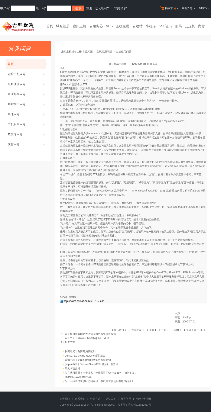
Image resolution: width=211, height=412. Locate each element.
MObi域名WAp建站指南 (78, 377)
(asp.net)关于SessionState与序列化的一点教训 (91, 364)
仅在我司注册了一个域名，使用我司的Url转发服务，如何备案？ (101, 372)
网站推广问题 (27, 104)
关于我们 (64, 398)
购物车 (170, 8)
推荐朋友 (137, 329)
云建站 (137, 26)
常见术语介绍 (72, 368)
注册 (89, 8)
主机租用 (122, 26)
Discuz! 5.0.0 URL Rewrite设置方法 (85, 355)
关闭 (176, 329)
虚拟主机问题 (27, 74)
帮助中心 (204, 8)
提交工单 (111, 398)
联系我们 (80, 398)
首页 (49, 26)
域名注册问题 (27, 84)
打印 (163, 329)
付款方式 (95, 398)
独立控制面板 (144, 398)
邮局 (178, 26)
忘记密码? (102, 8)
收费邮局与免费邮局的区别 (80, 351)
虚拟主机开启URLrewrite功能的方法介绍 (88, 359)
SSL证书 (165, 26)
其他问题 (27, 114)
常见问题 (126, 398)
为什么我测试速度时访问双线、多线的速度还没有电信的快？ (99, 381)
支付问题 (27, 144)
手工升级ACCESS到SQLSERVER (89, 338)
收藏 (151, 329)
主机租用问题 (27, 124)
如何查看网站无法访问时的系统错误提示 (93, 333)
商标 (201, 26)
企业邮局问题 (27, 94)
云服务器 (96, 26)
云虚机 (190, 26)
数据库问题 (27, 134)
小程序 (151, 26)
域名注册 (63, 26)
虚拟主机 (79, 26)
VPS (109, 26)
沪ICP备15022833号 (139, 404)
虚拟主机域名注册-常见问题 (77, 51)
